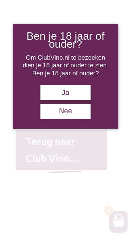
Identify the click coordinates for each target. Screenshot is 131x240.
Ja (66, 93)
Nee (65, 111)
